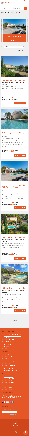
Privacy (14, 427)
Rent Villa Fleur (7, 363)
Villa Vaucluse (7, 288)
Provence (16, 38)
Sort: (2, 46)
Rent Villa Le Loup (8, 384)
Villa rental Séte (7, 346)
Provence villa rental (9, 339)
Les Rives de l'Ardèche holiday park (12, 334)
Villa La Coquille (8, 133)
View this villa (20, 103)
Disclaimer (14, 423)
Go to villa (14, 40)
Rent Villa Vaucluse (8, 389)
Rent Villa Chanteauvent (9, 365)
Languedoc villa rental (9, 341)
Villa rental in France (9, 345)
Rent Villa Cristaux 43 (9, 362)
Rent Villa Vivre (7, 354)
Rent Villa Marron (8, 386)
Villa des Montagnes (9, 367)
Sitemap (14, 429)
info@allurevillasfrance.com (12, 396)
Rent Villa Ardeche (8, 348)
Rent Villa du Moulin (8, 380)
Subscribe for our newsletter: (9, 409)
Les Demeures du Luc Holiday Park (12, 336)
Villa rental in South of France (11, 343)
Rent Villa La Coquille (9, 382)
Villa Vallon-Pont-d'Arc (9, 369)
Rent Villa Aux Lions (8, 358)
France (12, 12)
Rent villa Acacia (8, 356)
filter (26, 433)
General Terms (14, 425)
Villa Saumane (7, 237)
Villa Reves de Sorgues (14, 36)
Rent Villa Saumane (8, 387)
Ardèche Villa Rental (8, 337)
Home (2, 12)
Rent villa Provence (8, 377)
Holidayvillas (7, 12)
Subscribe (11, 414)
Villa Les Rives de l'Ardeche (10, 370)
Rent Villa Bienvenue (9, 360)
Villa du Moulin (7, 80)
